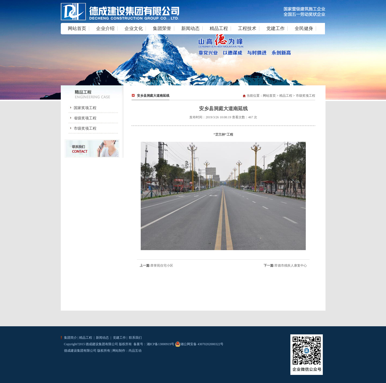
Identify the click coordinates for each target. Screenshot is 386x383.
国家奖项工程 (81, 108)
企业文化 (134, 28)
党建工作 (275, 28)
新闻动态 (190, 28)
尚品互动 (135, 350)
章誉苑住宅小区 (161, 265)
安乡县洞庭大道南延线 (153, 96)
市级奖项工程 (81, 128)
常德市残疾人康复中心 (290, 265)
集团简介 (70, 338)
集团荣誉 (162, 28)
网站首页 (77, 28)
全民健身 (304, 28)
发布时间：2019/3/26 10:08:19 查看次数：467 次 (223, 117)
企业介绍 (105, 28)
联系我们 (135, 338)
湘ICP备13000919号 (160, 344)
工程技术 (247, 28)
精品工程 (219, 28)
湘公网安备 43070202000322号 (199, 344)
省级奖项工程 (81, 118)
